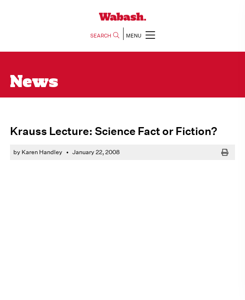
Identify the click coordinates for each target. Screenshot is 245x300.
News (34, 82)
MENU (140, 35)
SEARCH (104, 35)
